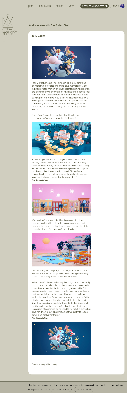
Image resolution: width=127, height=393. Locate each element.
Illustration (45, 6)
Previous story (38, 364)
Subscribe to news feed (93, 6)
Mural (72, 6)
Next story (52, 364)
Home (31, 6)
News (114, 6)
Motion (59, 6)
